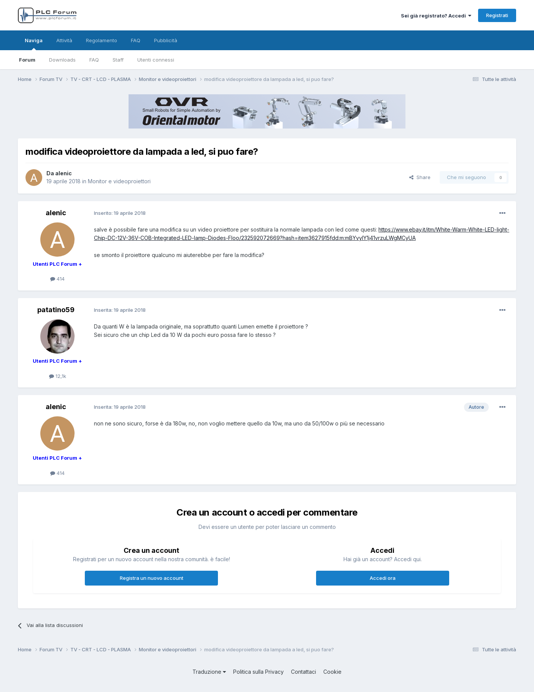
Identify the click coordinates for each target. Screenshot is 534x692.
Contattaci (303, 671)
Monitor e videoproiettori (119, 181)
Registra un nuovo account (151, 578)
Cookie (332, 671)
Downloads (62, 60)
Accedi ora (383, 578)
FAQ (94, 60)
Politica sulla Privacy (258, 671)
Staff (118, 60)
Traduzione (209, 671)
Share (420, 177)
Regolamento (101, 40)
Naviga (34, 43)
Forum (27, 60)
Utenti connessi (155, 60)
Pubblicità (165, 40)
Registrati (497, 15)
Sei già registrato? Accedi (436, 16)
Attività (64, 40)
